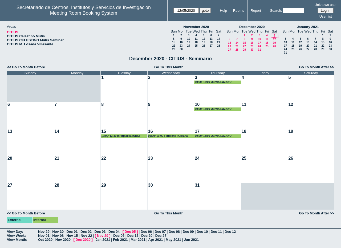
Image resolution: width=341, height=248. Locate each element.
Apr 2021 (155, 240)
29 (173, 49)
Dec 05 (130, 232)
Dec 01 (72, 232)
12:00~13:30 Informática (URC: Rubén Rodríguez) (120, 136)
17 (188, 42)
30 (181, 49)
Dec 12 (230, 232)
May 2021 (173, 240)
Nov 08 (58, 236)
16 (181, 42)
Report (256, 11)
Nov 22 (86, 236)
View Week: (16, 236)
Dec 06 (146, 232)
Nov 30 (58, 232)
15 (173, 42)
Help (223, 11)
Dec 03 (100, 232)
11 (196, 38)
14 (218, 38)
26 (203, 45)
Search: (276, 11)
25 (196, 45)
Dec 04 (114, 232)
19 (203, 42)
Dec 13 (133, 236)
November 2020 (196, 27)
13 (211, 38)
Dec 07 (160, 232)
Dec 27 (161, 236)
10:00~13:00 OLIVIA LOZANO (213, 82)
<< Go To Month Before (26, 67)
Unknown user (326, 5)
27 (211, 45)
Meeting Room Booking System (83, 13)
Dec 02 (86, 232)
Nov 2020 (63, 240)
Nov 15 (72, 236)
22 (173, 45)
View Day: (15, 232)
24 (188, 45)
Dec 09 (188, 232)
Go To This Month (169, 67)
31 (259, 49)
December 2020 (252, 27)
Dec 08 (174, 232)
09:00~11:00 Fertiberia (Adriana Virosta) (168, 136)
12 (203, 38)
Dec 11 (216, 232)
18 (196, 42)
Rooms (238, 11)
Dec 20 (146, 236)
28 (218, 45)
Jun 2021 (191, 240)
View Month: (17, 240)
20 (211, 42)
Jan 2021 (102, 240)
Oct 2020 (45, 240)
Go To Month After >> (316, 67)
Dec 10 (202, 232)
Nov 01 (44, 236)
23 (181, 45)
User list (325, 16)
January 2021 (308, 27)
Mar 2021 (138, 240)
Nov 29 (44, 232)
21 (218, 42)
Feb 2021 (120, 240)
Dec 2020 (82, 240)
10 (188, 38)
